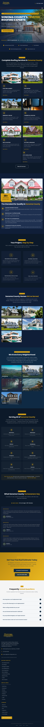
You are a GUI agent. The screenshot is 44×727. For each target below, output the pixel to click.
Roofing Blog (4, 706)
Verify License (5, 712)
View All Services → (22, 167)
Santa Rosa (4, 686)
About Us (4, 704)
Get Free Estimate (7, 717)
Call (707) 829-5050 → (32, 477)
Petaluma (4, 693)
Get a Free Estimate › (7, 30)
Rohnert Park (4, 695)
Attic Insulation (4, 679)
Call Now (18, 30)
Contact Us (4, 710)
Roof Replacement (5, 662)
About (17, 725)
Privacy (27, 725)
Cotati (3, 697)
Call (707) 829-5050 (22, 575)
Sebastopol (4, 688)
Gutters (3, 677)
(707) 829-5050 (6, 651)
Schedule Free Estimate (22, 571)
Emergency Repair (5, 666)
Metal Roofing (4, 675)
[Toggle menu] (42, 8)
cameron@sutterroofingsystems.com (9, 654)
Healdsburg (4, 691)
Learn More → (5, 95)
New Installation (5, 672)
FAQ (3, 708)
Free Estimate (4, 714)
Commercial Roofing (6, 673)
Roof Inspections (5, 670)
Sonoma (3, 699)
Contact (20, 725)
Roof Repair (4, 664)
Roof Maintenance (5, 668)
